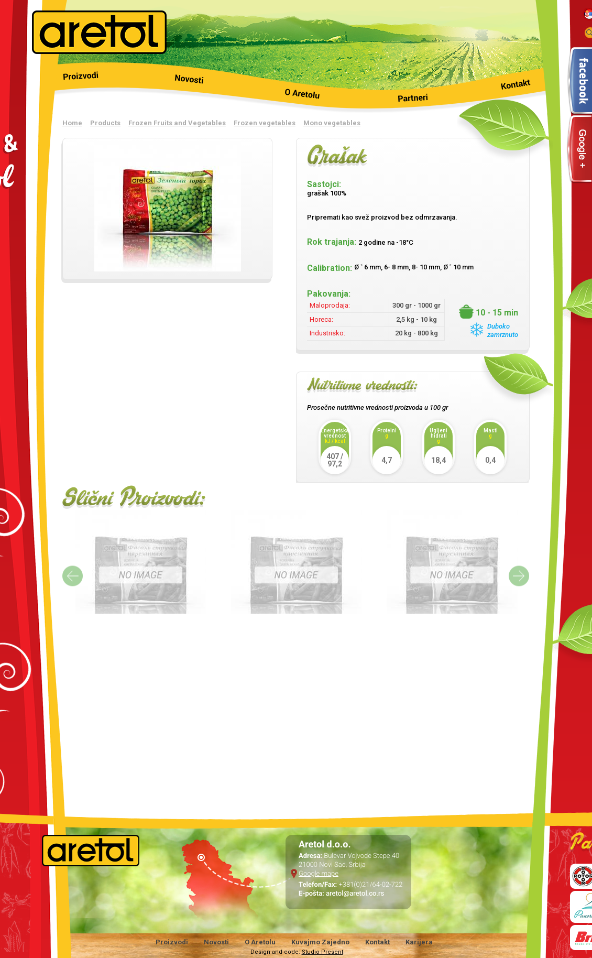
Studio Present (322, 952)
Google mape (318, 873)
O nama (296, 88)
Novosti (195, 88)
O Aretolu (260, 942)
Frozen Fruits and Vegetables (177, 123)
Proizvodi (172, 942)
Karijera (419, 942)
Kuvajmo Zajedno (320, 942)
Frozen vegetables (264, 123)
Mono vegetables (331, 123)
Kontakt (497, 88)
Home (72, 123)
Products (95, 88)
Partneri (396, 88)
